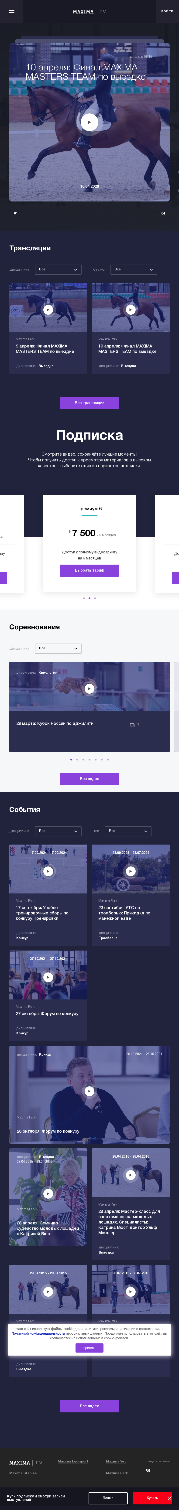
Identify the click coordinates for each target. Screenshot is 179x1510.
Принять (89, 1348)
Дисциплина (19, 269)
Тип (96, 852)
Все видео (89, 800)
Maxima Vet (116, 1466)
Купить (152, 1498)
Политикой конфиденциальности (38, 1333)
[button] (84, 598)
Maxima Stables (23, 1477)
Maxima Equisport (73, 1466)
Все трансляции (89, 403)
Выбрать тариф (89, 570)
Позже (108, 1498)
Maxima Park (117, 1477)
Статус (99, 269)
